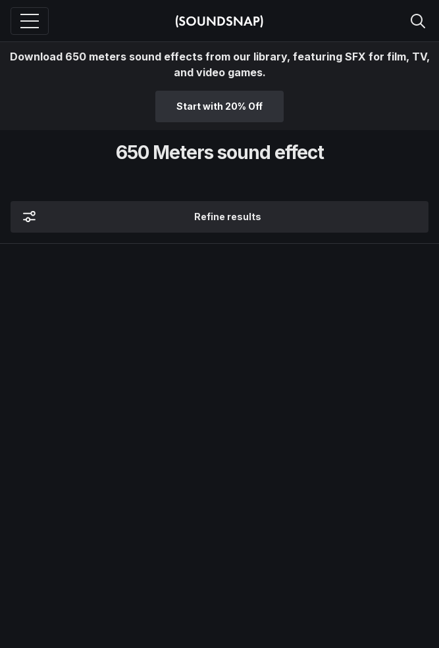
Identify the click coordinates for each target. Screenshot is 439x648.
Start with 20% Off (219, 106)
